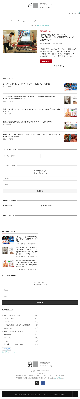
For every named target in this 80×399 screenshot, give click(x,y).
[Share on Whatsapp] (61, 66)
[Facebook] (21, 206)
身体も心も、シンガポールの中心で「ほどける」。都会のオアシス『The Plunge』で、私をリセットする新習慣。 (32, 136)
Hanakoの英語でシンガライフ (21, 331)
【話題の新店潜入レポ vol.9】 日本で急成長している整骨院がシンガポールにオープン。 (58, 37)
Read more (46, 61)
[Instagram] (72, 14)
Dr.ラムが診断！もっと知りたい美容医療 (21, 325)
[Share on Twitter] (58, 66)
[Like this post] (54, 66)
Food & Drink (21, 328)
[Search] (75, 14)
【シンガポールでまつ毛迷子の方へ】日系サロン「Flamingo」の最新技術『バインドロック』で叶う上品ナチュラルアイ (32, 98)
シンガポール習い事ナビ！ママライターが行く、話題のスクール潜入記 (26, 84)
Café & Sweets (21, 322)
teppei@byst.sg (59, 378)
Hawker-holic (21, 335)
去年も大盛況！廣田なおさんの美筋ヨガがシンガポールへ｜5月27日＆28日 (27, 122)
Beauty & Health (21, 319)
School (21, 341)
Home (5, 21)
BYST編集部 (46, 43)
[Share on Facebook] (56, 66)
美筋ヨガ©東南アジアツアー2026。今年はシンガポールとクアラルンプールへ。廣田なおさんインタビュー (32, 110)
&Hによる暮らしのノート (21, 315)
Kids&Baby (21, 338)
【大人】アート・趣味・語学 (21, 344)
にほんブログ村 (8, 351)
